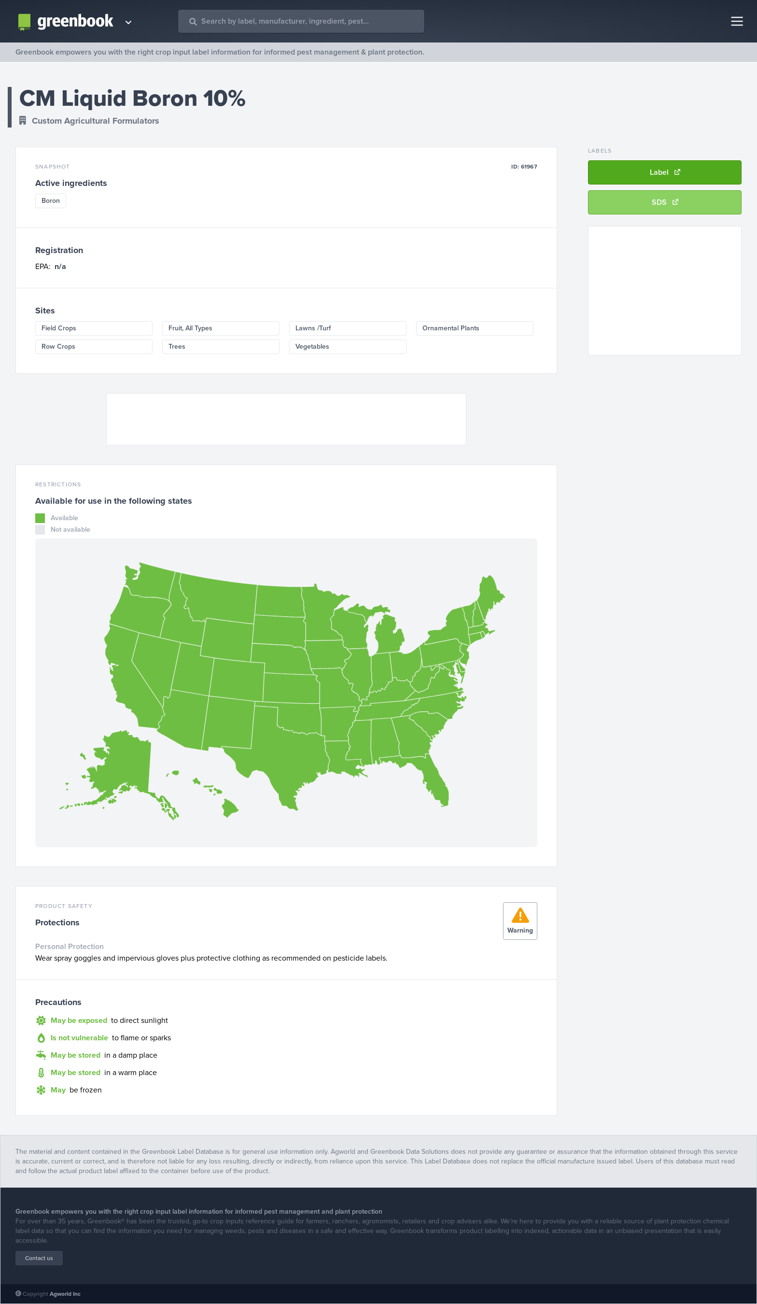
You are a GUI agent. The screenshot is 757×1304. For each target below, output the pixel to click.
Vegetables (312, 346)
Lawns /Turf (313, 328)
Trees (176, 346)
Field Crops (59, 328)
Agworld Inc (65, 1293)
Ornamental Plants (450, 328)
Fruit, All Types (190, 328)
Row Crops (58, 346)
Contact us (39, 1258)
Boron (51, 201)
